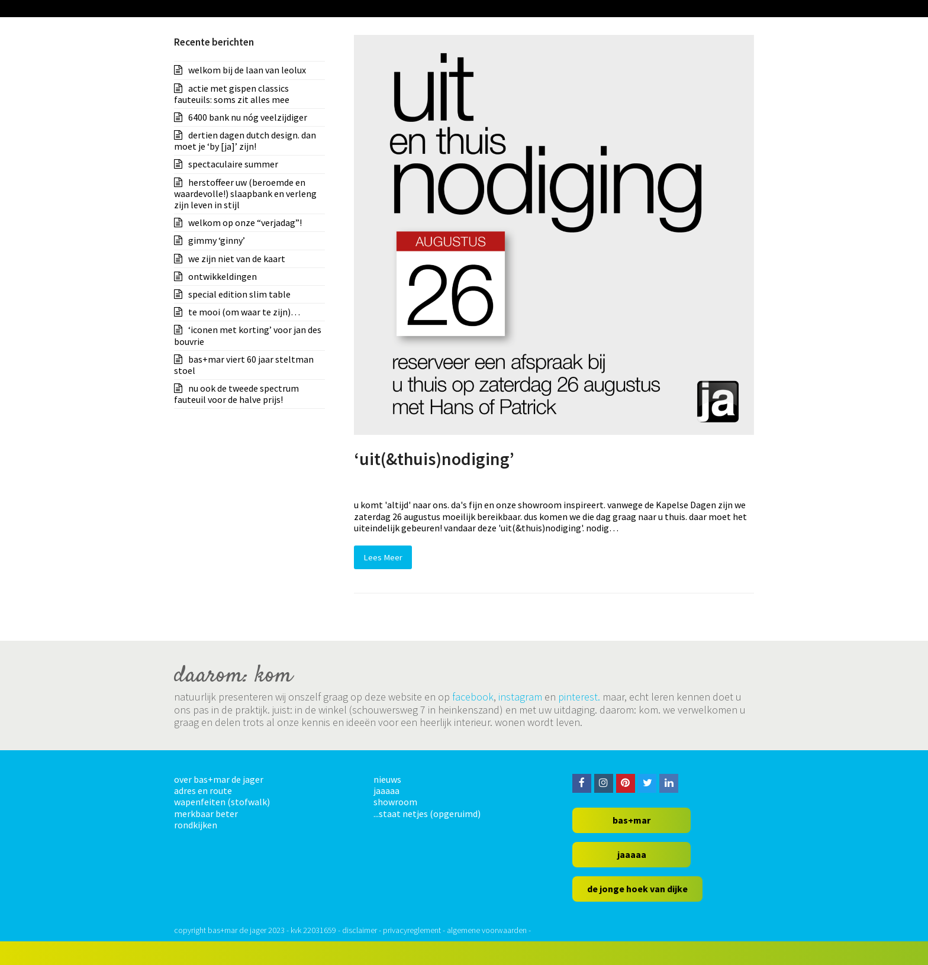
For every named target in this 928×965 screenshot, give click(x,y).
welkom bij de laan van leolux (247, 70)
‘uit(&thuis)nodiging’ (434, 459)
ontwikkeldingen (222, 276)
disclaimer (359, 930)
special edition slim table (239, 294)
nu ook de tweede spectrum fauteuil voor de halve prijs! (236, 393)
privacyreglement (412, 930)
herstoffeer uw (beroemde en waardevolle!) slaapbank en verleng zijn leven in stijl (245, 193)
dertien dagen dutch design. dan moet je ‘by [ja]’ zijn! (245, 140)
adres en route (203, 790)
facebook (473, 696)
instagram (520, 696)
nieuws (387, 779)
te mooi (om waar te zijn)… (244, 312)
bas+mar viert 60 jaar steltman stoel (244, 364)
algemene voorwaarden (487, 930)
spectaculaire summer (233, 164)
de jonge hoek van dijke (637, 889)
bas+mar (631, 820)
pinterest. (579, 696)
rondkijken (195, 825)
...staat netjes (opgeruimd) (427, 813)
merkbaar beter (206, 813)
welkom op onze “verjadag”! (245, 222)
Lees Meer (382, 557)
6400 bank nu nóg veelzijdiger (247, 117)
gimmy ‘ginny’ (216, 240)
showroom (395, 802)
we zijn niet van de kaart (236, 258)
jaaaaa (386, 790)
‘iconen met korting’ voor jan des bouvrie (247, 335)
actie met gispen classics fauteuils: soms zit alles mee (231, 93)
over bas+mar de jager (218, 779)
